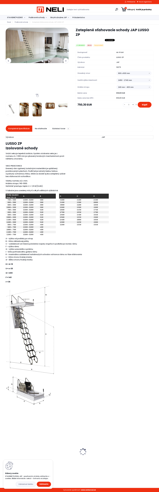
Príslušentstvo (78, 17)
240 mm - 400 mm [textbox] (125, 87)
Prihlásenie (131, 2)
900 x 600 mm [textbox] (124, 73)
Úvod (9, 22)
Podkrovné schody (37, 17)
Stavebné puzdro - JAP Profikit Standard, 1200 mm (95, 456)
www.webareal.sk (88, 490)
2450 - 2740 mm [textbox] (125, 80)
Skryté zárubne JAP (58, 17)
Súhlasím (43, 484)
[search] (101, 10)
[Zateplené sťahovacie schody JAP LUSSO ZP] (37, 45)
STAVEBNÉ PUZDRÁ (15, 17)
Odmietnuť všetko (25, 484)
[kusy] (129, 104)
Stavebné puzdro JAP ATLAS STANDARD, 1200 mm (56, 457)
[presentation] (8, 60)
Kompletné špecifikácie (18, 128)
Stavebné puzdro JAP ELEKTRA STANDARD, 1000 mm (20, 457)
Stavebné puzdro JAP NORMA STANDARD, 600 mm (131, 457)
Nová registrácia (145, 2)
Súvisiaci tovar (61, 128)
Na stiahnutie (41, 128)
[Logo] (19, 9)
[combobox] (133, 73)
